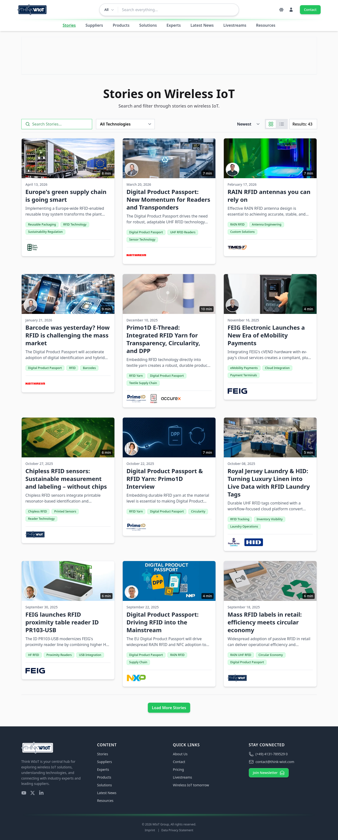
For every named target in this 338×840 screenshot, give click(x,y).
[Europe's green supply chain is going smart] (68, 197)
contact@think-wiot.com (271, 761)
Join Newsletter (269, 772)
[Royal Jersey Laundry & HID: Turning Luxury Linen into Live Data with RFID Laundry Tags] (270, 484)
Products (121, 25)
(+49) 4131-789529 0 (268, 754)
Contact (310, 9)
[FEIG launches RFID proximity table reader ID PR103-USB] (68, 620)
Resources (266, 25)
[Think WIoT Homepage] (32, 9)
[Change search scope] (109, 9)
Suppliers (94, 25)
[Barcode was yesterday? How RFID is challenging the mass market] (68, 333)
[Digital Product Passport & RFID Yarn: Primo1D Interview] (169, 477)
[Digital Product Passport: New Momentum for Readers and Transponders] (169, 201)
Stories (69, 25)
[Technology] (125, 124)
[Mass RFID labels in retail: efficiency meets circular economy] (270, 624)
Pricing (178, 769)
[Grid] (271, 124)
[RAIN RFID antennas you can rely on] (270, 197)
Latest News (202, 25)
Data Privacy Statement (177, 830)
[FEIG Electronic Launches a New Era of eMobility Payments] (270, 337)
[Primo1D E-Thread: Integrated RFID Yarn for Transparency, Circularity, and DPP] (169, 340)
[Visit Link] (169, 55)
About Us (180, 754)
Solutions (148, 25)
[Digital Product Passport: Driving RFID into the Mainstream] (169, 624)
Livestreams (234, 25)
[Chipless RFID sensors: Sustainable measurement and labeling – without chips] (68, 480)
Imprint (150, 830)
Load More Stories (169, 707)
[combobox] (178, 10)
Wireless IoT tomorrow (191, 785)
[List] (281, 124)
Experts (173, 25)
